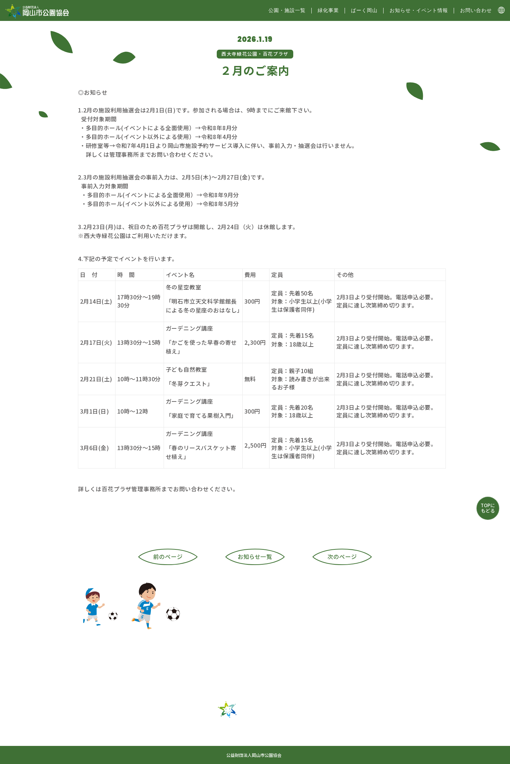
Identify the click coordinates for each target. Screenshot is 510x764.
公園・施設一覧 (196, 729)
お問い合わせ (476, 10)
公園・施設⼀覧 (287, 10)
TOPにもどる (488, 508)
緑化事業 (328, 10)
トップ (152, 729)
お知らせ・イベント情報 (419, 10)
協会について (269, 741)
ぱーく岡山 (364, 10)
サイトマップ (221, 741)
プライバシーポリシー (326, 741)
